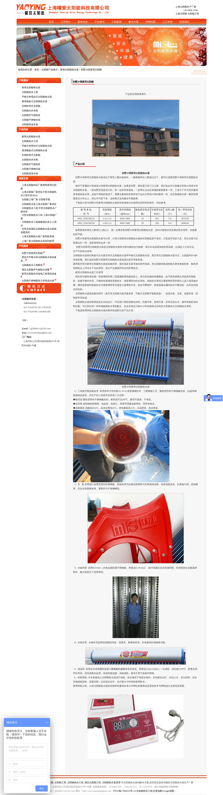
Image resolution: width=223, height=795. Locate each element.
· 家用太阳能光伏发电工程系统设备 (38, 273)
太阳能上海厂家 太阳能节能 (36, 199)
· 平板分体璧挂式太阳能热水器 (36, 96)
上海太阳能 (181, 13)
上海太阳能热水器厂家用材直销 (38, 236)
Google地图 (168, 791)
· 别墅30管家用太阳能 (32, 253)
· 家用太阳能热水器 (30, 87)
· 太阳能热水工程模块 (32, 265)
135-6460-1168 (190, 10)
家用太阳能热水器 (69, 69)
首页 (36, 69)
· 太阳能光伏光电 (29, 110)
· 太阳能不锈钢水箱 (30, 119)
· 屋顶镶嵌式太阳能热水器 (34, 101)
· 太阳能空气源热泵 (30, 115)
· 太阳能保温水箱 (29, 124)
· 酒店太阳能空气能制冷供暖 (35, 269)
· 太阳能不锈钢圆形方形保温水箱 (38, 280)
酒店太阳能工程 (93, 782)
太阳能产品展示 (49, 69)
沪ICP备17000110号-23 (124, 791)
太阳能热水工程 (75, 782)
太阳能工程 (193, 13)
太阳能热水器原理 (111, 782)
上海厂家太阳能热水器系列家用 (38, 241)
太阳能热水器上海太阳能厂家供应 (39, 204)
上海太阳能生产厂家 (185, 6)
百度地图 (157, 791)
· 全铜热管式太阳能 (30, 106)
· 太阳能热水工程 (29, 92)
